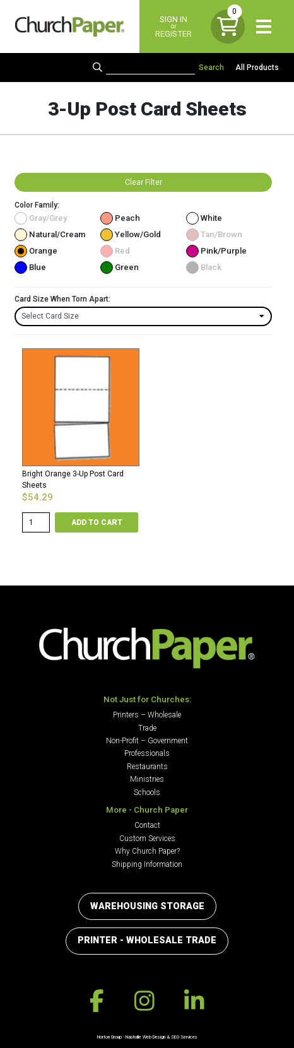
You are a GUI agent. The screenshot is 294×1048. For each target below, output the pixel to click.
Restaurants (147, 766)
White (204, 218)
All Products (257, 67)
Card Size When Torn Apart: (62, 299)
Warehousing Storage (147, 906)
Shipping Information (147, 864)
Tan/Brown (214, 234)
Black (203, 267)
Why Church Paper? (147, 851)
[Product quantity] (36, 522)
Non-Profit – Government (147, 740)
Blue (30, 267)
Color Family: (37, 205)
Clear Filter (143, 182)
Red (115, 250)
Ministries (147, 779)
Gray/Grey (41, 218)
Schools (147, 792)
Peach (120, 218)
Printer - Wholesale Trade (147, 940)
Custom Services (147, 838)
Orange (36, 250)
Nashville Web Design (145, 1037)
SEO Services (184, 1037)
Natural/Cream (50, 234)
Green (119, 267)
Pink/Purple (216, 250)
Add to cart (96, 522)
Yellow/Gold (130, 234)
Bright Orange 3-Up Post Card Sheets (73, 479)
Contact (147, 825)
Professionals (147, 753)
